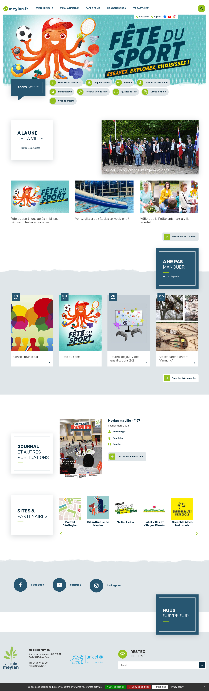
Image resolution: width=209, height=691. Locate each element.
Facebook (164, 16)
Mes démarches (116, 8)
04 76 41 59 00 (40, 663)
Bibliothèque (61, 92)
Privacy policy (177, 687)
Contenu (13, 1)
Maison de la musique (152, 83)
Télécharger (119, 431)
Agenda (158, 16)
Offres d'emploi (154, 92)
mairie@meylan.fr (37, 666)
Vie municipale (44, 8)
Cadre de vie (93, 8)
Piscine (123, 83)
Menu (5, 1)
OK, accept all (115, 687)
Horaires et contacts (65, 83)
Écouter (117, 444)
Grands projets (62, 101)
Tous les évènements (184, 378)
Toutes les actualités (30, 148)
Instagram (174, 16)
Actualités (144, 16)
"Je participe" (141, 8)
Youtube (169, 16)
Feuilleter (118, 438)
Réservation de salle (92, 92)
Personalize (160, 687)
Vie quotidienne (69, 8)
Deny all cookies (139, 687)
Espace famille (98, 83)
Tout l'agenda (173, 276)
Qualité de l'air (125, 92)
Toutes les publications (130, 456)
